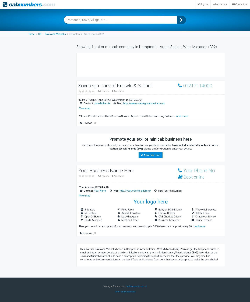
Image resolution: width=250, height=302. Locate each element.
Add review (118, 91)
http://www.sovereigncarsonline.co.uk (144, 103)
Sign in (203, 4)
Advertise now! (150, 155)
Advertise (220, 4)
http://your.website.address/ (135, 190)
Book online (191, 177)
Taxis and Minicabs (55, 34)
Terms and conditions (125, 291)
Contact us (239, 4)
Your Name (100, 190)
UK (39, 34)
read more (182, 116)
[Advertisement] (143, 64)
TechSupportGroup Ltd (136, 286)
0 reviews (104, 91)
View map (84, 108)
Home (31, 34)
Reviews (87, 123)
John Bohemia (102, 103)
